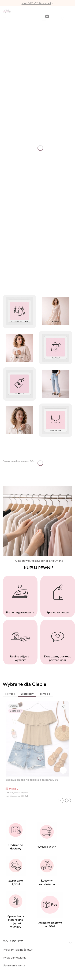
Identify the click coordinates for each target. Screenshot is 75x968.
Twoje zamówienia (14, 957)
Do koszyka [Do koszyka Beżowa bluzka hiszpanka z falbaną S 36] (63, 770)
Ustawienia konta (14, 965)
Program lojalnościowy (17, 949)
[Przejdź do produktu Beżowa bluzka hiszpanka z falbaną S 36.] (37, 739)
